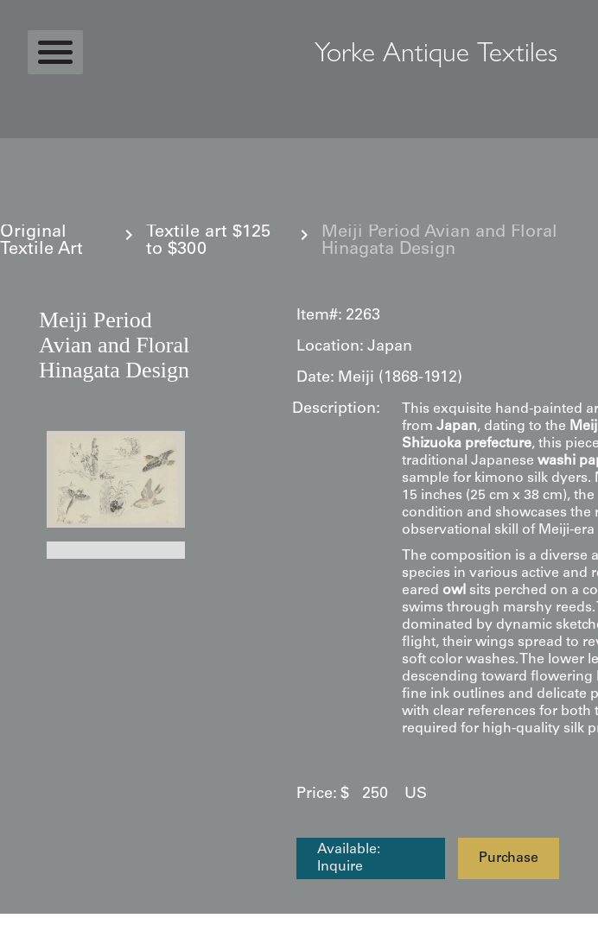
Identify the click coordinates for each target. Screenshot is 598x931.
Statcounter (47, 922)
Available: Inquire (348, 858)
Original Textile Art (41, 242)
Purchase (508, 858)
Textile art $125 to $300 (208, 242)
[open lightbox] (116, 479)
